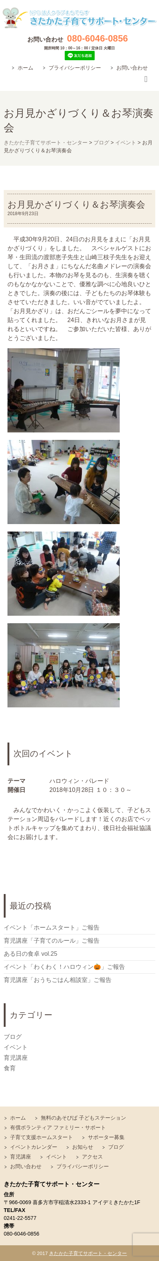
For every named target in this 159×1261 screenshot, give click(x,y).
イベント (16, 1047)
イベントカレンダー (33, 1147)
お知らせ (82, 1147)
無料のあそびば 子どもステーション (83, 1118)
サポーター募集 (106, 1137)
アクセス (92, 1157)
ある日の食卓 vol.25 (30, 954)
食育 (10, 1068)
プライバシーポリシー (75, 68)
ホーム (25, 68)
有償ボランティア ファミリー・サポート (58, 1127)
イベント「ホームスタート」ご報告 (52, 927)
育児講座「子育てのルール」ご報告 (52, 940)
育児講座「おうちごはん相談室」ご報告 (57, 980)
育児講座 (16, 1058)
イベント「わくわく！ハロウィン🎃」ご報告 (64, 967)
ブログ (13, 1037)
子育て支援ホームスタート (41, 1137)
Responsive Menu (146, 79)
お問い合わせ (132, 68)
